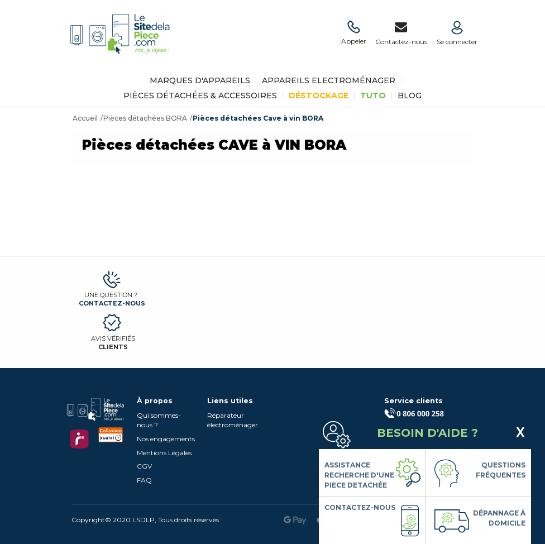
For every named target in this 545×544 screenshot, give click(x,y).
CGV (144, 466)
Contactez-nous (112, 303)
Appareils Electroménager (328, 80)
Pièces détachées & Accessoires (200, 95)
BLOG (410, 95)
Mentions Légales (164, 452)
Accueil (85, 118)
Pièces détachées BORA (145, 118)
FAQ (144, 480)
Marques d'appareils (200, 80)
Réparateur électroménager (232, 420)
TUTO (373, 95)
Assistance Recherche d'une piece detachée (359, 475)
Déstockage (318, 95)
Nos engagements (166, 439)
